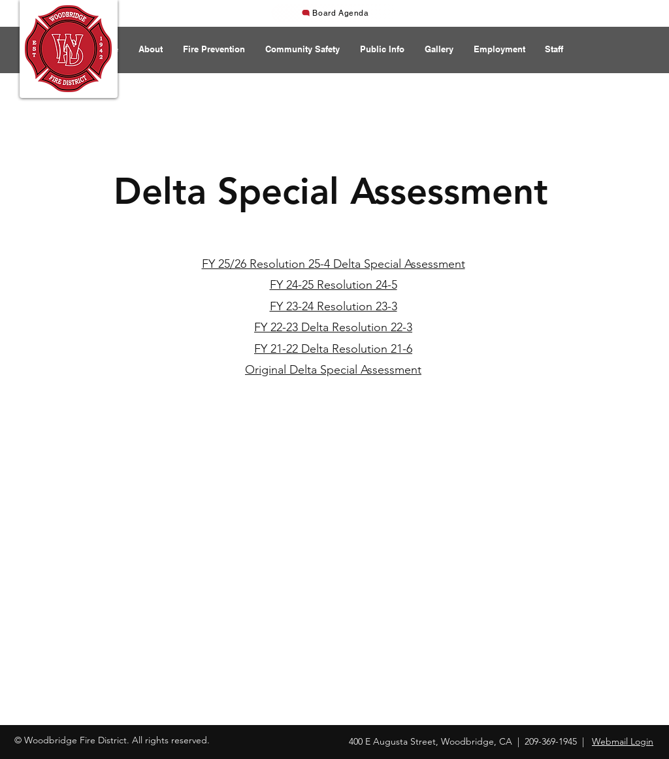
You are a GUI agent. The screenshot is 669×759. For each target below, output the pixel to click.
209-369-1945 (551, 741)
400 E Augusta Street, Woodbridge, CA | (437, 741)
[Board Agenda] (335, 13)
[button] (150, 49)
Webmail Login (622, 741)
